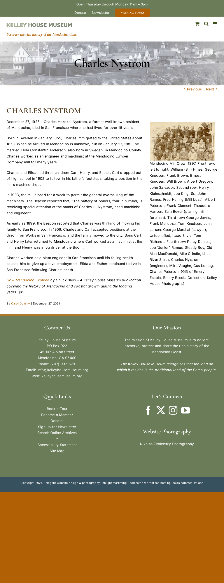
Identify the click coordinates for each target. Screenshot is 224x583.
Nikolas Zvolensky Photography (167, 444)
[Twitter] (160, 410)
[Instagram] (173, 410)
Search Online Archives (57, 433)
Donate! (57, 421)
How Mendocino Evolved (28, 280)
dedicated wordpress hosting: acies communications (166, 482)
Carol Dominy (20, 303)
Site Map (57, 451)
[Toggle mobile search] (206, 23)
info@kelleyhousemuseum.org (62, 370)
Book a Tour (57, 409)
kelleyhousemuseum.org (62, 376)
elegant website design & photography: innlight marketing (86, 482)
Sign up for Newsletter (57, 427)
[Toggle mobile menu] (215, 23)
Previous (194, 89)
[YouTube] (185, 410)
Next (210, 89)
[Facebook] (148, 410)
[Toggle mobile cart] (197, 23)
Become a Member (57, 415)
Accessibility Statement (57, 445)
